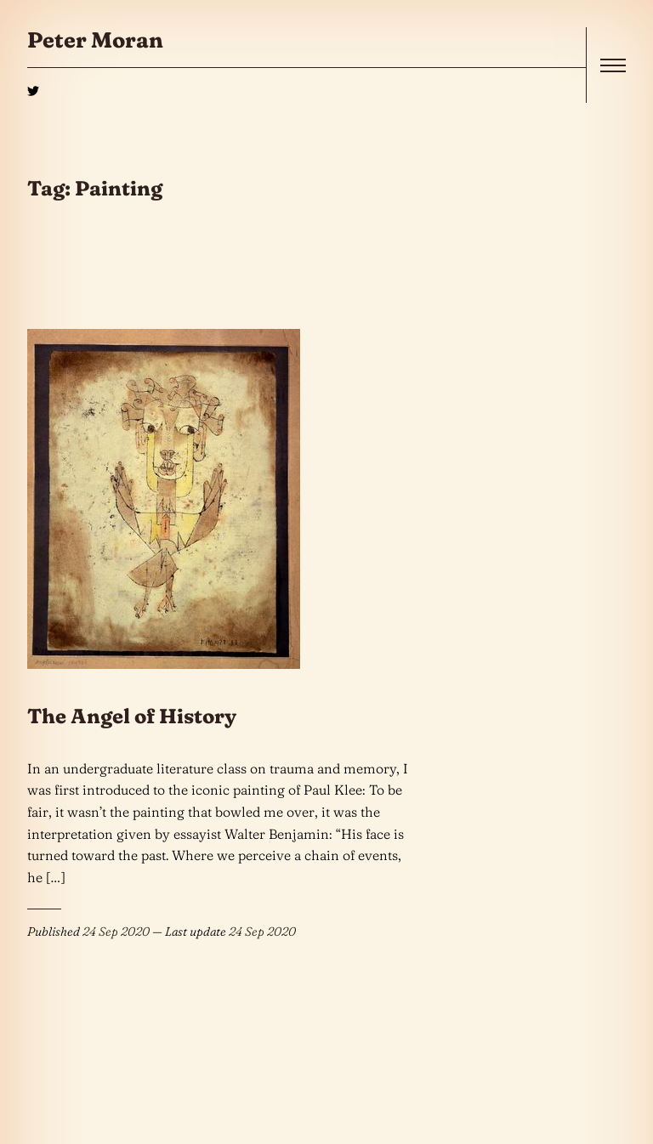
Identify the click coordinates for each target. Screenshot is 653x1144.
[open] (613, 65)
